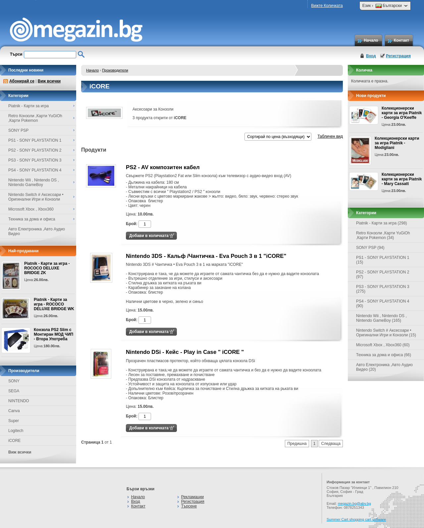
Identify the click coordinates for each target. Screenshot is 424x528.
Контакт (401, 40)
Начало (371, 40)
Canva (14, 410)
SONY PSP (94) (370, 247)
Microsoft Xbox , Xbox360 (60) (382, 345)
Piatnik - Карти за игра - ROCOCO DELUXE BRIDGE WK (54, 304)
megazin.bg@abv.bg (354, 503)
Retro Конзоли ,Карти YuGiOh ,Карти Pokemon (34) (383, 235)
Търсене (189, 506)
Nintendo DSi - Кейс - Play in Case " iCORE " (185, 352)
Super (13, 420)
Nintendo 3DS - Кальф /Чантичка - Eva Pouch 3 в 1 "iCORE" (206, 256)
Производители (115, 70)
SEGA (13, 391)
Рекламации (192, 497)
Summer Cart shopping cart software (356, 519)
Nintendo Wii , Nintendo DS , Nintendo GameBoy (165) (381, 318)
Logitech (15, 430)
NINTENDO (18, 401)
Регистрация (398, 56)
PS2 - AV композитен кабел (163, 167)
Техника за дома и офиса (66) (383, 355)
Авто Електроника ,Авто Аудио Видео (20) (384, 367)
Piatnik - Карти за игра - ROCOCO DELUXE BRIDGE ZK (47, 268)
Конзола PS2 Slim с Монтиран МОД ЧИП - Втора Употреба (53, 334)
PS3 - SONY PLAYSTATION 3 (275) (382, 289)
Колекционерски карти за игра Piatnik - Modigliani (397, 143)
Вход (371, 56)
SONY (14, 381)
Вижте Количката (327, 5)
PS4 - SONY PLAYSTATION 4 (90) (382, 303)
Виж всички (49, 81)
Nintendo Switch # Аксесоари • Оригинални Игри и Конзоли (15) (386, 332)
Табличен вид (330, 136)
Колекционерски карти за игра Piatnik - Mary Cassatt (402, 179)
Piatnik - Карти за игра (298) (381, 223)
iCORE (14, 440)
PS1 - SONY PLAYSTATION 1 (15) (382, 259)
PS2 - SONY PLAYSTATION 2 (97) (382, 274)
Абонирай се (21, 81)
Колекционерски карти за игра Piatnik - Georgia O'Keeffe (402, 113)
